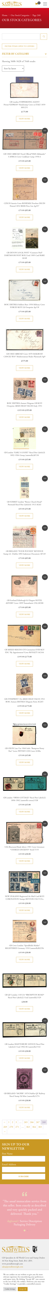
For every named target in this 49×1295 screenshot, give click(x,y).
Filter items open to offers (19, 46)
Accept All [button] (22, 1289)
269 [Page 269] (5, 1126)
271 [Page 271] (17, 1126)
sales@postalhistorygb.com (12, 1266)
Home (4, 15)
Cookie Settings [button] (10, 1289)
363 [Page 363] (28, 1126)
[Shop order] (13, 68)
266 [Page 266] (32, 1122)
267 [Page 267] (38, 1122)
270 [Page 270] (11, 1126)
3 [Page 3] (16, 1122)
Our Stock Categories (20, 15)
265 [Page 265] (26, 1122)
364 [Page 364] (34, 1126)
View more (24, 119)
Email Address (9, 1164)
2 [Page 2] (12, 1122)
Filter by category (24, 54)
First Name (7, 1153)
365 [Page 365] (40, 1126)
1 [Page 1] (8, 1122)
